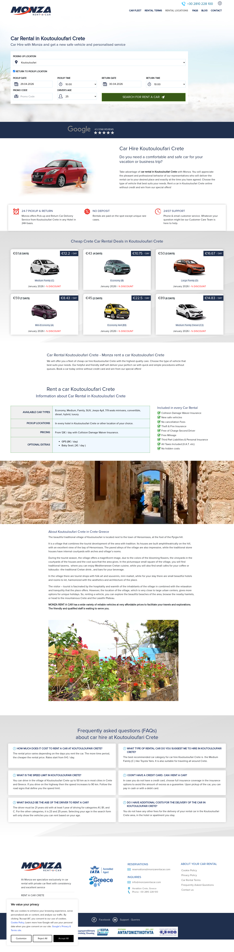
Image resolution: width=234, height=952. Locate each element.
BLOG (204, 10)
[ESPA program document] (117, 932)
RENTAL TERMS (153, 10)
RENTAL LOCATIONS (176, 10)
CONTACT (216, 10)
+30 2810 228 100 (200, 4)
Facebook (104, 919)
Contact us (187, 889)
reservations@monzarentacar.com (151, 869)
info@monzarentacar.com (146, 882)
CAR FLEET (135, 10)
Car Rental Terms (191, 880)
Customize (21, 938)
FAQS (195, 10)
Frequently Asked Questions (197, 885)
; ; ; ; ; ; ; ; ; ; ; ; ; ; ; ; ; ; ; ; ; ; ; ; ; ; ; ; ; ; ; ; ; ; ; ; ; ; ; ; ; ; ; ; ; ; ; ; (77, 84)
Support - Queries (130, 919)
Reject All (42, 938)
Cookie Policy (17, 922)
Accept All (63, 938)
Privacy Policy (189, 875)
